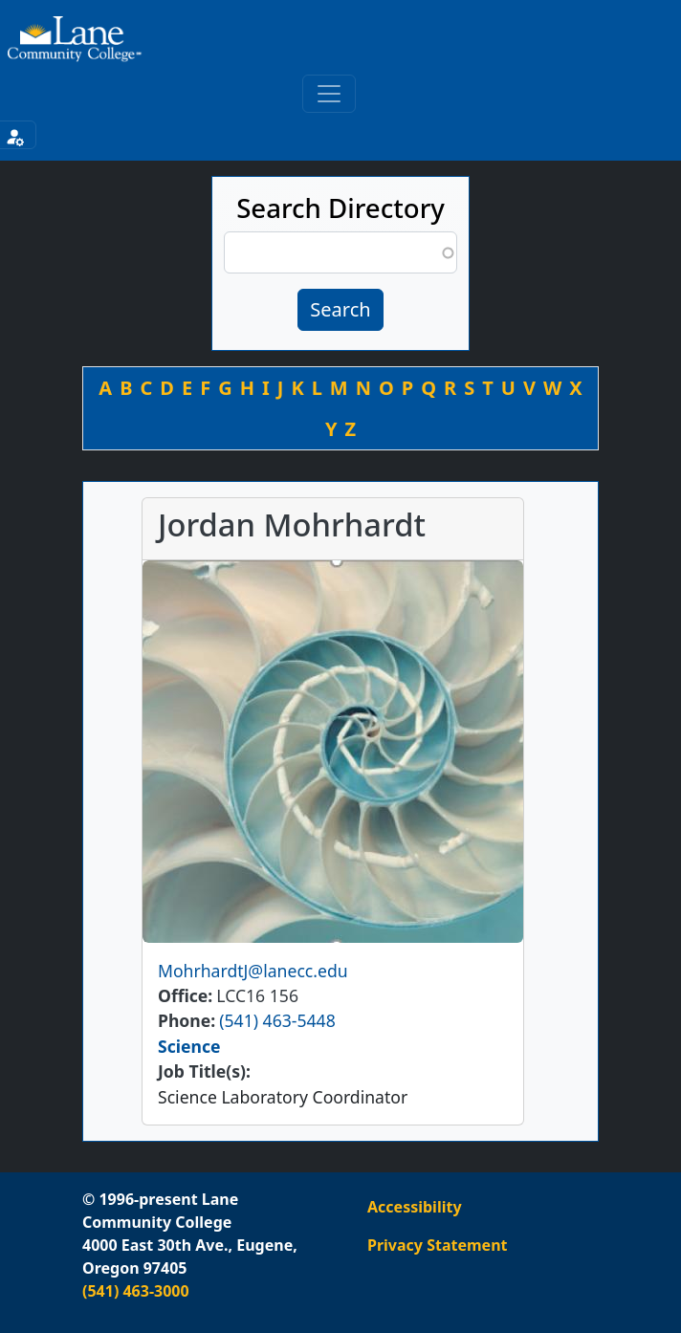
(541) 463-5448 (277, 1020)
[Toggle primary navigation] (329, 94)
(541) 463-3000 (135, 1290)
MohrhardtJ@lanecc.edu (253, 970)
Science (189, 1046)
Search (340, 309)
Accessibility (414, 1206)
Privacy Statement (437, 1245)
